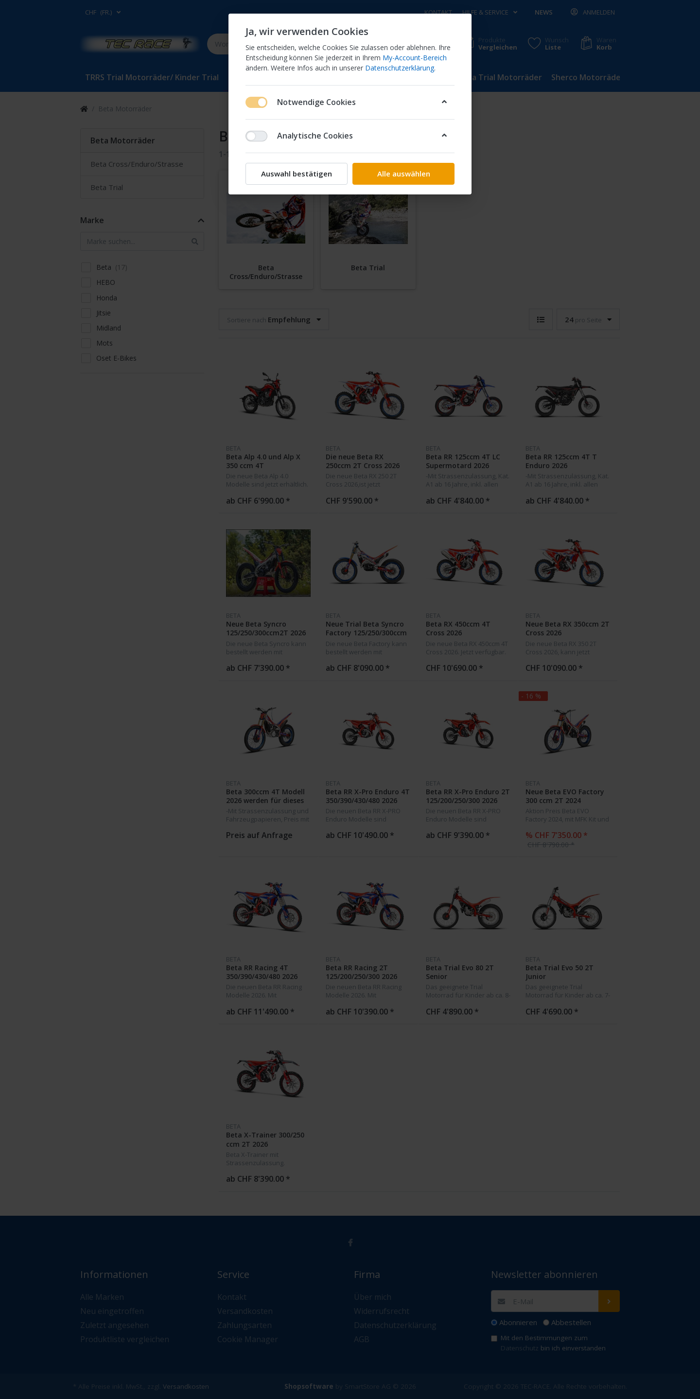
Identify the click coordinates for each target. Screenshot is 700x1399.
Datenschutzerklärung (399, 67)
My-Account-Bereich (415, 57)
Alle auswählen (403, 173)
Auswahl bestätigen (296, 173)
